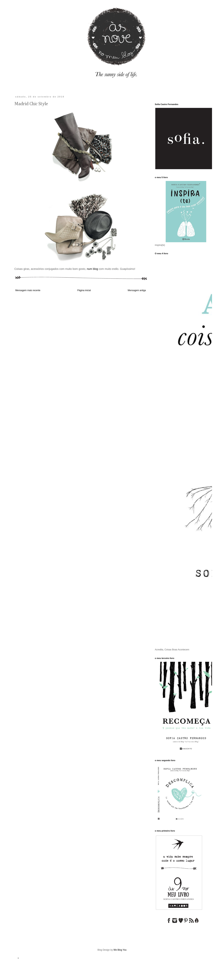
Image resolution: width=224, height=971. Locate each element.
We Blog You (120, 950)
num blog (92, 268)
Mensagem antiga (137, 290)
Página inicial (84, 290)
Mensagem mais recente (27, 290)
